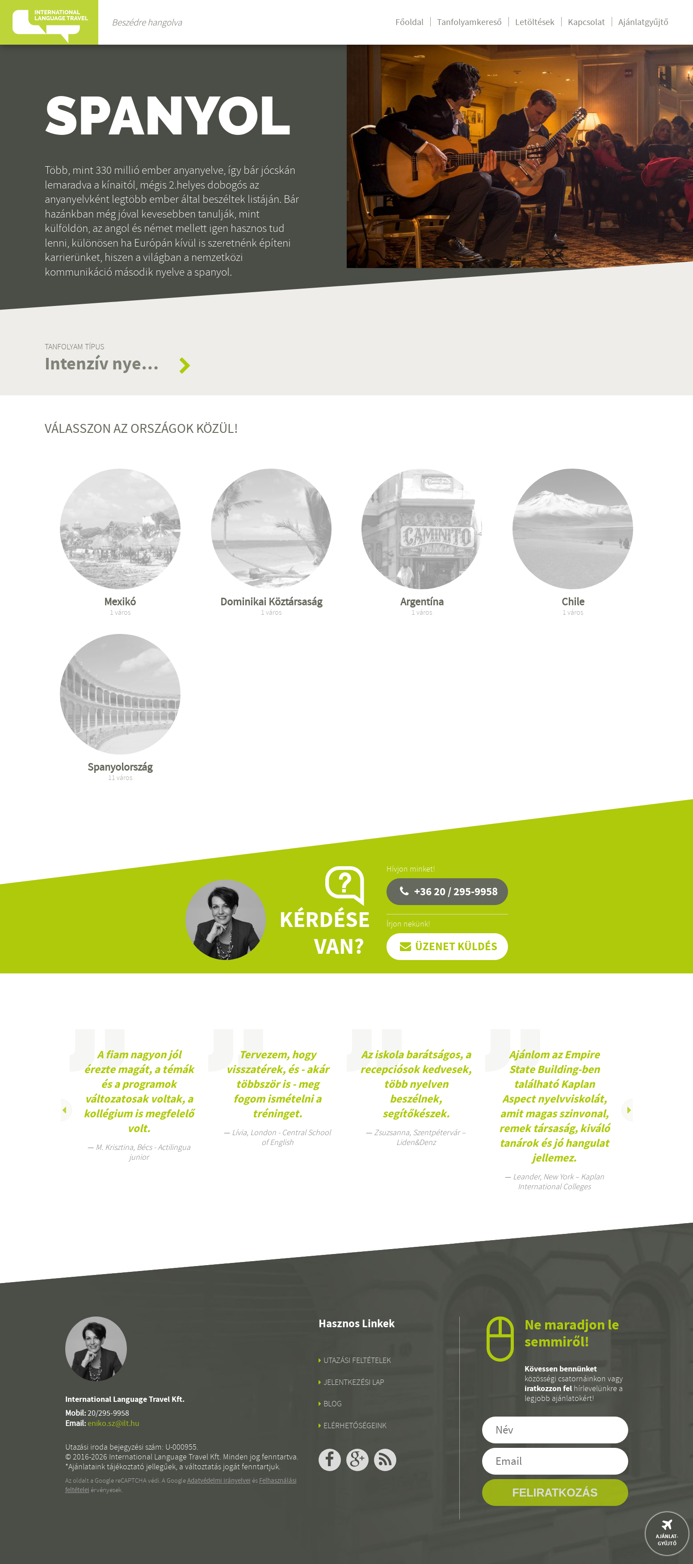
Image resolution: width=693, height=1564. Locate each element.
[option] (139, 1095)
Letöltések (534, 22)
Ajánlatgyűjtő (643, 22)
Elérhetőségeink (354, 1425)
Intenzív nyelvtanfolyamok (103, 363)
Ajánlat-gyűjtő (667, 1540)
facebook (330, 1460)
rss (385, 1460)
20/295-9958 (108, 1413)
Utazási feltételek (357, 1360)
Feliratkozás (554, 1492)
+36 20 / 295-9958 (456, 891)
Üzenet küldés (456, 946)
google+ (357, 1460)
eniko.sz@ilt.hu (113, 1423)
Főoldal (409, 22)
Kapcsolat (586, 22)
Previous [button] (61, 1110)
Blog (332, 1404)
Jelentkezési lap (353, 1382)
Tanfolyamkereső (469, 22)
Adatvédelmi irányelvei (219, 1480)
